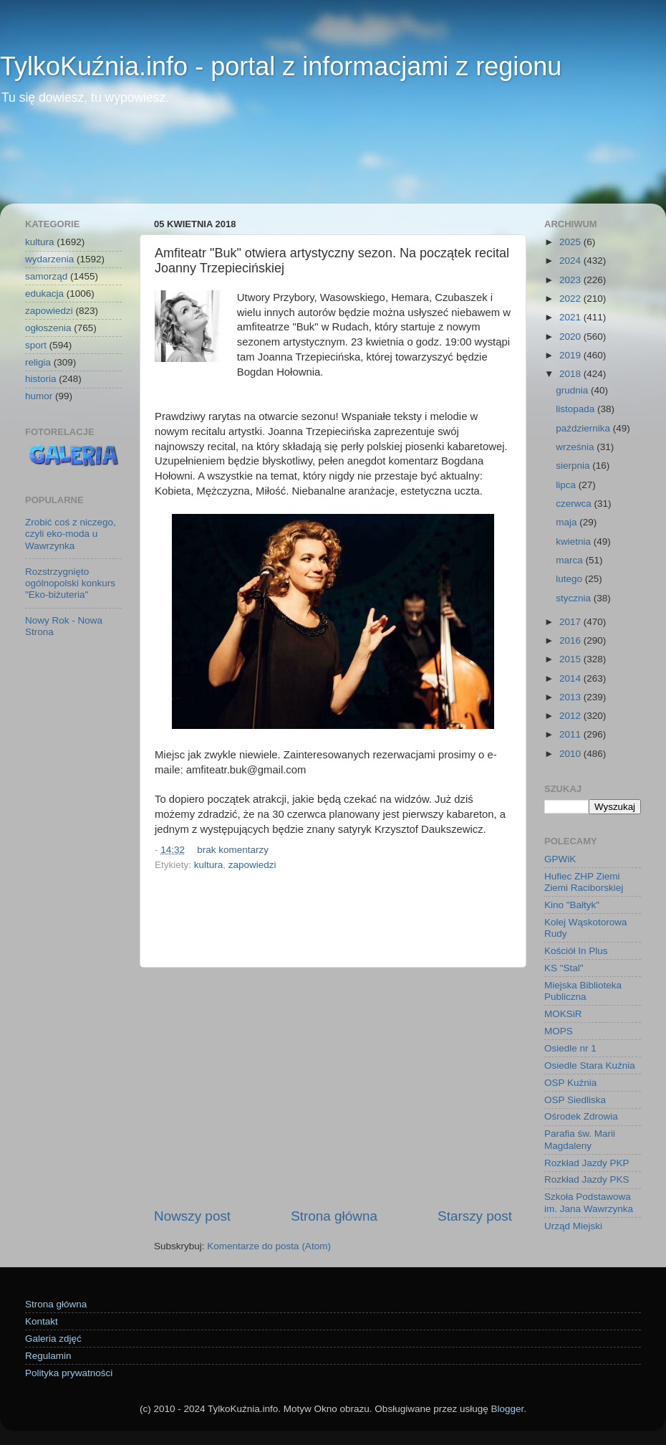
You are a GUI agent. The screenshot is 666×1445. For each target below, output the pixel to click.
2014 (571, 678)
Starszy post (475, 1216)
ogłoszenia (48, 328)
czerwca (575, 503)
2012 (571, 715)
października (584, 428)
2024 (571, 260)
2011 (571, 734)
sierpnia (574, 465)
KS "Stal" (564, 968)
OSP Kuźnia (570, 1082)
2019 (571, 355)
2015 (571, 659)
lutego (570, 578)
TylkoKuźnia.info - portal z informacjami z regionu (280, 66)
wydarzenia (49, 259)
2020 (571, 336)
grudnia (573, 390)
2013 (571, 697)
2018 (571, 373)
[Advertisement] (333, 164)
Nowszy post (192, 1216)
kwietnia (575, 541)
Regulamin (48, 1355)
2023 (571, 280)
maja (567, 522)
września (576, 447)
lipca (567, 485)
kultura (208, 864)
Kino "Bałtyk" (571, 905)
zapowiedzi (252, 864)
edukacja (44, 293)
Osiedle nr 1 (570, 1048)
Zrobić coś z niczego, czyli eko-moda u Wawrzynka (70, 533)
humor (38, 396)
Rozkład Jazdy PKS (586, 1179)
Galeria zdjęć (53, 1338)
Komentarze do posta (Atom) (269, 1246)
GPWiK (560, 859)
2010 (571, 753)
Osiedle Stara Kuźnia (589, 1065)
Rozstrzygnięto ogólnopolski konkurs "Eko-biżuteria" (70, 583)
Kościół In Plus (576, 950)
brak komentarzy (233, 849)
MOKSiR (563, 1013)
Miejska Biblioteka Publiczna (583, 991)
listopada (576, 409)
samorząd (46, 276)
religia (38, 362)
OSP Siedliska (575, 1100)
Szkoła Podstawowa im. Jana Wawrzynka (588, 1202)
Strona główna (334, 1216)
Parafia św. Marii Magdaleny (579, 1139)
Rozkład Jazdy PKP (586, 1163)
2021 (571, 317)
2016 (571, 640)
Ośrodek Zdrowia (581, 1116)
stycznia (575, 598)
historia (41, 378)
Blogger (507, 1408)
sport (36, 345)
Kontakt (41, 1321)
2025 (571, 242)
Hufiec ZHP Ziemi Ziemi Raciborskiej (583, 882)
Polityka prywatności (68, 1373)
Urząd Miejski (573, 1226)
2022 (571, 298)
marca (570, 560)
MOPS (558, 1031)
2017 (571, 621)
